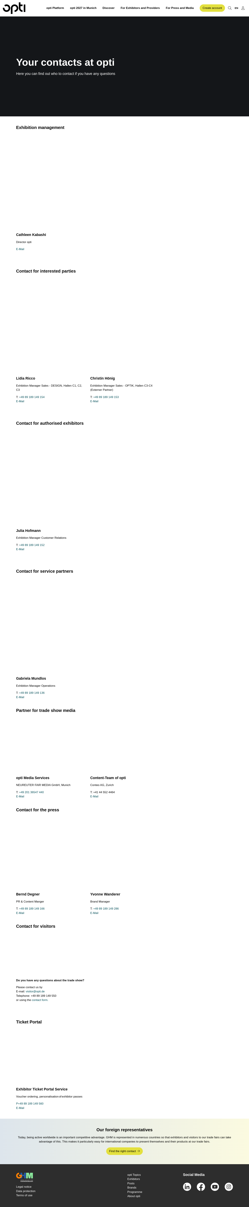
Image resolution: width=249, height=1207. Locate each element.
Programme (134, 1192)
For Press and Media (180, 8)
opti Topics (134, 1174)
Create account (212, 8)
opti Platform (55, 8)
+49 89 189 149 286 (106, 908)
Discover (109, 8)
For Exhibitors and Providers (140, 8)
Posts (131, 1183)
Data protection (25, 1191)
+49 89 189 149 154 (32, 397)
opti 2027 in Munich (83, 8)
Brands (131, 1187)
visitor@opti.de (35, 991)
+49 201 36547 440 (31, 792)
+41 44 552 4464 (104, 792)
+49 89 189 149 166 (32, 908)
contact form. (40, 1000)
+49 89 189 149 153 (106, 397)
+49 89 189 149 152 (32, 545)
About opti (133, 1196)
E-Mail (20, 249)
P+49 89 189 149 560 (29, 1103)
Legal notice (24, 1186)
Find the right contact (122, 1151)
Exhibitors (133, 1179)
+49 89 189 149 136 (32, 692)
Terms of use (24, 1195)
